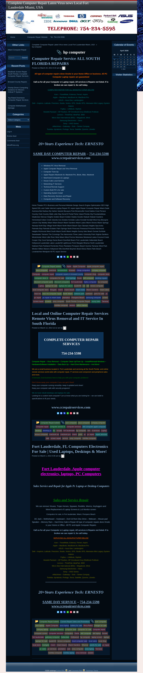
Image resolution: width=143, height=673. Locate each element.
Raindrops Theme (92, 670)
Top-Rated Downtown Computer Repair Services (18, 99)
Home (12, 37)
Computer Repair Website (37, 37)
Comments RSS (77, 670)
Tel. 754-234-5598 (57, 37)
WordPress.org (13, 145)
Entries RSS (60, 670)
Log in (9, 132)
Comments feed (13, 141)
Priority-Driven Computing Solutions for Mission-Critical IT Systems (18, 90)
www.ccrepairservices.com (71, 158)
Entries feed (11, 136)
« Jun (123, 69)
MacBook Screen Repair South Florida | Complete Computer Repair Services (18, 74)
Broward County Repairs (17, 82)
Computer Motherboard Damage (17, 107)
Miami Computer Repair (17, 50)
